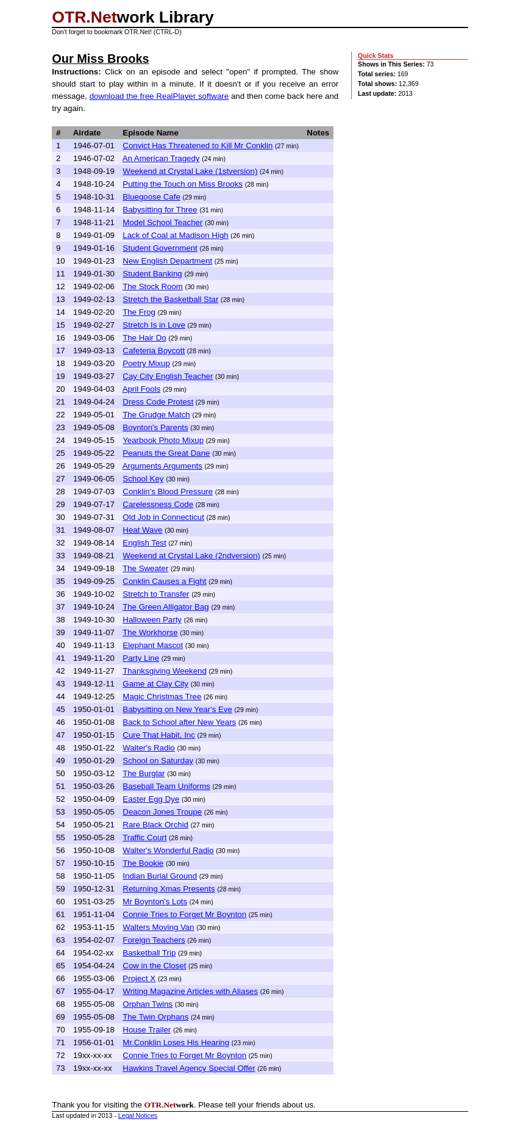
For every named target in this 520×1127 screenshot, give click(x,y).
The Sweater (145, 568)
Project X (139, 978)
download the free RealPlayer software (159, 96)
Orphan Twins (148, 1004)
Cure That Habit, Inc (158, 735)
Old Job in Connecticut (163, 517)
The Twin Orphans (155, 1016)
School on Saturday (158, 760)
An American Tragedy (161, 158)
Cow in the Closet (154, 965)
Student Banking (152, 273)
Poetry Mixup (146, 363)
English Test (144, 542)
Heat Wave (142, 530)
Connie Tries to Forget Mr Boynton (184, 914)
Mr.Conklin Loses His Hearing (176, 1042)
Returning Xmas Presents (169, 888)
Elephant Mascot (153, 645)
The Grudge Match (156, 414)
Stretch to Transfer (156, 594)
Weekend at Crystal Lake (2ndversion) (191, 555)
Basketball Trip (149, 952)
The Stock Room (153, 286)
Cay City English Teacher (168, 376)
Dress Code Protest (158, 401)
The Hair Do (144, 337)
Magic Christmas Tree (162, 696)
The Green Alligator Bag (166, 606)
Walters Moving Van (158, 927)
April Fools (142, 389)
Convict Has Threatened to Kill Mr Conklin (197, 145)
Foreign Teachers (154, 940)
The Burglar (144, 773)
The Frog (139, 312)
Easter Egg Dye (151, 799)
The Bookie (143, 863)
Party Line (141, 658)
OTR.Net (84, 17)
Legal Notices (137, 1115)
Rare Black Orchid (155, 824)
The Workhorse (150, 632)
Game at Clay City (155, 683)
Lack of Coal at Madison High (175, 235)
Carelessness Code (158, 504)
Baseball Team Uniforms (166, 786)
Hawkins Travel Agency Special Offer (189, 1068)
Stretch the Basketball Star (170, 299)
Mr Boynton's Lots (155, 901)
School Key (143, 478)
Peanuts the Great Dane (166, 453)
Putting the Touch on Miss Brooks (183, 184)
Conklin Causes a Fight (164, 581)
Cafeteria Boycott (154, 350)
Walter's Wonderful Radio (168, 850)
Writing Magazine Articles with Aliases (190, 991)
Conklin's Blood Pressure (168, 491)
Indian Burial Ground (160, 875)
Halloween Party (152, 619)
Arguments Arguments (162, 465)
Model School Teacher (162, 222)
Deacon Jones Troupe (162, 811)
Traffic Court (144, 837)
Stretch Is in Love (154, 324)
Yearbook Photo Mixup (163, 440)
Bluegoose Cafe (151, 196)
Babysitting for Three (160, 209)
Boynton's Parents (155, 427)
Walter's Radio (148, 747)
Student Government (160, 248)
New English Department (167, 260)
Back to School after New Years (179, 722)
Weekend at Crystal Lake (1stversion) (190, 171)
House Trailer (147, 1029)
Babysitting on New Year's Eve (177, 709)
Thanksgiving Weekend (165, 670)
